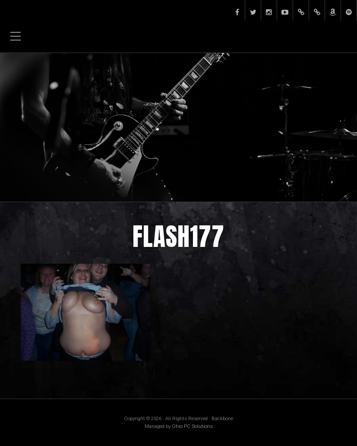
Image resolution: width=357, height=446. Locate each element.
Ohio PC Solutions (192, 426)
